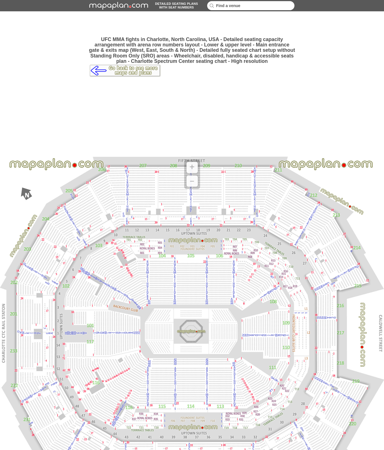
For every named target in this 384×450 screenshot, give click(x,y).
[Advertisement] (192, 24)
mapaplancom (118, 5)
